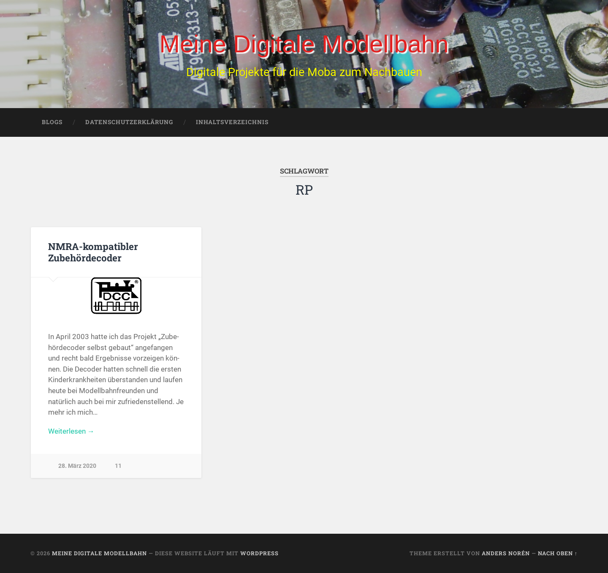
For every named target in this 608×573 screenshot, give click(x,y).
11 (118, 466)
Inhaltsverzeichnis (232, 122)
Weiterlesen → (71, 431)
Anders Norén (506, 553)
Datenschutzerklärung (129, 122)
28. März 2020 (77, 466)
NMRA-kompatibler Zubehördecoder (93, 252)
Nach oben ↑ (558, 553)
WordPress (259, 553)
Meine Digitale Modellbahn (303, 43)
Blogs (52, 122)
